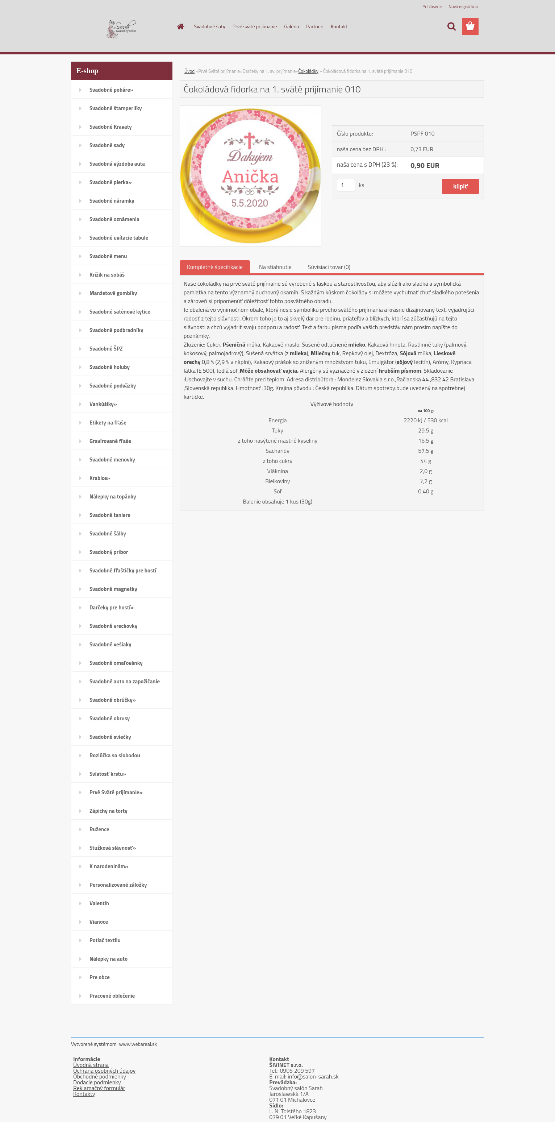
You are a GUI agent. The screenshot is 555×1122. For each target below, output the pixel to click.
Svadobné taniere (109, 515)
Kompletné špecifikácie (215, 266)
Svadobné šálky (107, 533)
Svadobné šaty (209, 26)
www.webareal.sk (138, 1044)
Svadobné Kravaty (110, 127)
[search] (451, 26)
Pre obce (99, 977)
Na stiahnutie (275, 266)
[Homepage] (180, 26)
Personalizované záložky (118, 885)
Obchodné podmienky (99, 1076)
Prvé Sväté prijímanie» (116, 792)
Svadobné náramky (111, 200)
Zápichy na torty (108, 811)
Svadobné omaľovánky (116, 663)
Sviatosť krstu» (107, 774)
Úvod (189, 71)
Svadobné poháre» (111, 90)
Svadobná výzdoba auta (117, 164)
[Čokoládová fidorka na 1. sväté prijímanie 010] (250, 108)
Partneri (315, 26)
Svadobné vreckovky (113, 626)
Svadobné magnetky (113, 589)
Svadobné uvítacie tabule (118, 237)
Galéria (291, 26)
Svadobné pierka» (110, 182)
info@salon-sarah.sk (313, 1076)
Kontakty (84, 1093)
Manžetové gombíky (113, 293)
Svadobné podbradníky (116, 330)
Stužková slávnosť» (112, 848)
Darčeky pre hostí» (111, 607)
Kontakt (339, 26)
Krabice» (99, 478)
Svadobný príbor (108, 552)
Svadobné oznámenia (114, 219)
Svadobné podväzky (112, 385)
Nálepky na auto (108, 959)
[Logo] (121, 27)
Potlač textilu (105, 940)
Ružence (99, 829)
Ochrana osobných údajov (104, 1070)
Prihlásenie (432, 6)
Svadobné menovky (112, 459)
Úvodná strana (91, 1064)
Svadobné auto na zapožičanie (124, 681)
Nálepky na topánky (112, 496)
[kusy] (346, 185)
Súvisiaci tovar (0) (329, 266)
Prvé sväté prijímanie (255, 26)
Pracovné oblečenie (112, 995)
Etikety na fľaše (107, 422)
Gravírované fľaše (110, 441)
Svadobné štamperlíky (115, 108)
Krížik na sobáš (107, 274)
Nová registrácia (463, 6)
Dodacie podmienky (97, 1082)
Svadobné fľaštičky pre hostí (122, 570)
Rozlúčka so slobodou (114, 755)
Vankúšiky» (103, 404)
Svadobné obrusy (109, 718)
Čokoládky (308, 71)
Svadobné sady (107, 145)
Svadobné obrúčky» (112, 700)
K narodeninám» (108, 866)
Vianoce (98, 922)
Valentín (99, 903)
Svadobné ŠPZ (106, 348)
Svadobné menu (108, 256)
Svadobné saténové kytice (119, 311)
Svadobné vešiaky (110, 644)
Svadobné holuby (109, 367)
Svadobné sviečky (110, 737)
